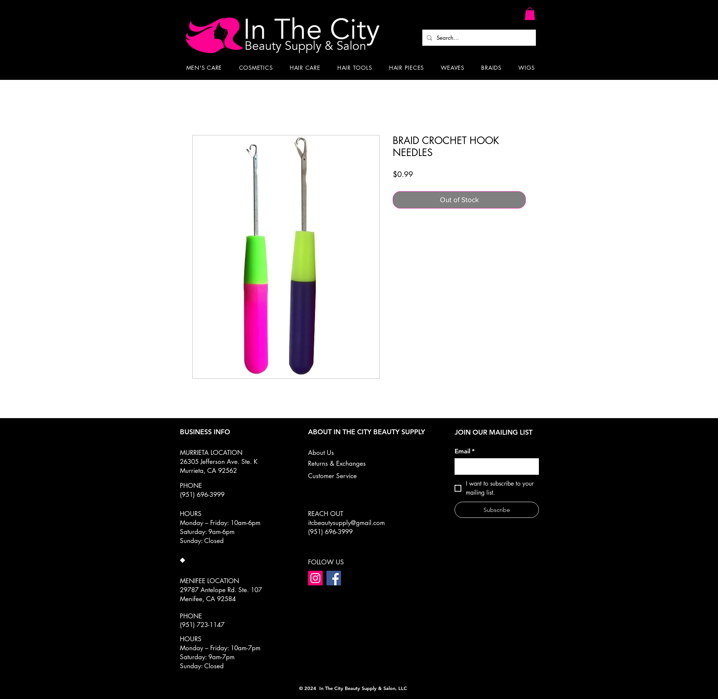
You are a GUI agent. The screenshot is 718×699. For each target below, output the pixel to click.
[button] (530, 14)
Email (465, 451)
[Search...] (478, 38)
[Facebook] (333, 578)
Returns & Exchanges (337, 463)
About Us (321, 452)
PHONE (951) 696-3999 (202, 490)
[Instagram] (315, 578)
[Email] (494, 466)
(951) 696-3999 (330, 532)
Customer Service (332, 476)
